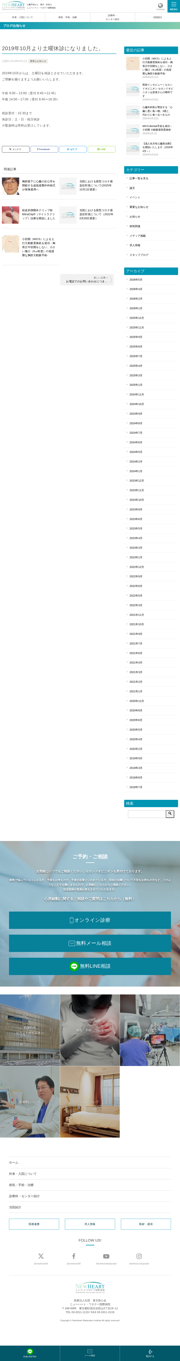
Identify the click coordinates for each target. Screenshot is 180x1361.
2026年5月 (136, 279)
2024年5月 (136, 451)
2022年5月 (136, 595)
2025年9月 (136, 336)
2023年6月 (136, 519)
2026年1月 (136, 308)
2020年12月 (137, 701)
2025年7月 (136, 356)
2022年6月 (136, 586)
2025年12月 (137, 317)
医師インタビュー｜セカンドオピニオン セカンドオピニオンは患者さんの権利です (157, 92)
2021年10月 (137, 624)
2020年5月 (136, 729)
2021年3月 (136, 672)
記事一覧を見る (139, 178)
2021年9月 (136, 633)
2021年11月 (137, 614)
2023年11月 (137, 490)
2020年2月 (136, 748)
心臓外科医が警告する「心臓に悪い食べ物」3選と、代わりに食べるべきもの (157, 113)
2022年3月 (136, 605)
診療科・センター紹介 (113, 17)
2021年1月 (136, 691)
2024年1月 (136, 471)
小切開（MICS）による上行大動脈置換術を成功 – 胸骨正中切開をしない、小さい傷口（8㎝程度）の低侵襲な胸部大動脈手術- (157, 68)
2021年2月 (136, 681)
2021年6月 (136, 653)
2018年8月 (136, 777)
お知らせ (135, 216)
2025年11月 (137, 327)
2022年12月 (137, 566)
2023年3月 (136, 547)
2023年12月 (137, 480)
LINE (101, 149)
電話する (150, 1353)
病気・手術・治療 (67, 17)
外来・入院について (22, 17)
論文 (132, 187)
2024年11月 (137, 394)
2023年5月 (136, 528)
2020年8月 (136, 710)
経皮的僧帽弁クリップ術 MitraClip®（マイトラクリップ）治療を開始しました (38, 214)
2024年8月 (136, 423)
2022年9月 (136, 576)
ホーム (13, 1162)
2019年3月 (136, 767)
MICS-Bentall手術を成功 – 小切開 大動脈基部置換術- (157, 130)
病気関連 (135, 226)
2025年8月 (136, 346)
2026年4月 (136, 289)
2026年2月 (136, 298)
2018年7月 (136, 787)
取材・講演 (146, 1224)
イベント (135, 197)
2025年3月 (136, 375)
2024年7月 (136, 432)
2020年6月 (136, 720)
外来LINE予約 (29, 1353)
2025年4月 (136, 365)
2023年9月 (136, 509)
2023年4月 (136, 538)
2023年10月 (137, 499)
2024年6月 (136, 442)
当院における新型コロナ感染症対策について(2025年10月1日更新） (96, 185)
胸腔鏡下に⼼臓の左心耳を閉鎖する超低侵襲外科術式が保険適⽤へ (38, 185)
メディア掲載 (138, 235)
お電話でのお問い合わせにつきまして (89, 281)
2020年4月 (136, 739)
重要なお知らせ (38, 61)
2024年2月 (136, 461)
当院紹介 (157, 17)
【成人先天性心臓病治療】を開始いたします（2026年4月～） (157, 149)
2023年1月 (136, 557)
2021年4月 (136, 662)
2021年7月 (136, 643)
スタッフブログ (139, 254)
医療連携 (34, 1224)
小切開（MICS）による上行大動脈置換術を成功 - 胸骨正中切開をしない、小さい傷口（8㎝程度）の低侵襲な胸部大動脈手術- (38, 247)
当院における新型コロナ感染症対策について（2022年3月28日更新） (97, 214)
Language (160, 9)
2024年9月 (136, 413)
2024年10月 (137, 404)
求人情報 (135, 245)
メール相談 (90, 1353)
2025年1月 (136, 384)
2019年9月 (136, 758)
